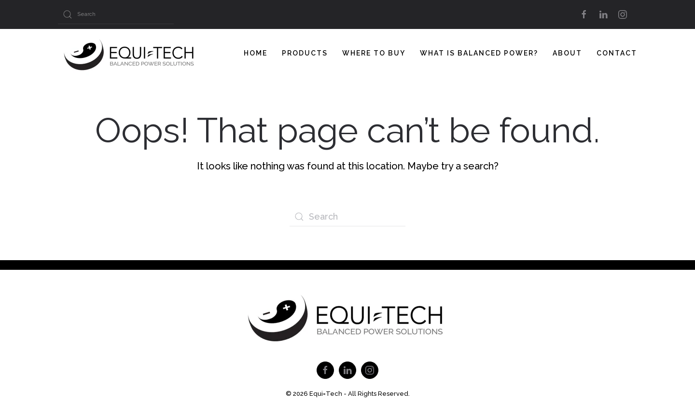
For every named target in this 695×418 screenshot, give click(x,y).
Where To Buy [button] (373, 53)
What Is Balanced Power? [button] (479, 53)
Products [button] (305, 53)
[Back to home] (130, 53)
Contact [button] (617, 53)
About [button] (567, 53)
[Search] (116, 14)
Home (255, 53)
